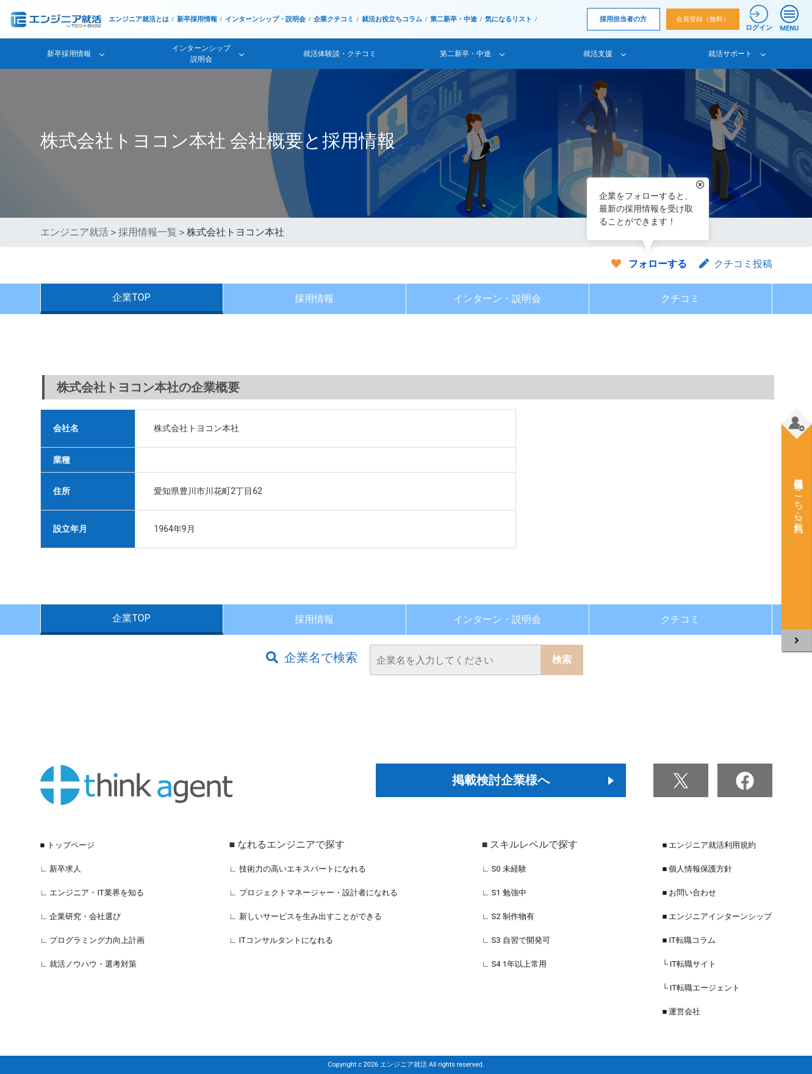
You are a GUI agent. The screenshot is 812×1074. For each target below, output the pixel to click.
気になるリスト (508, 19)
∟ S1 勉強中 (504, 892)
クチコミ (680, 298)
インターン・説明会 (497, 298)
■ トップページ (67, 845)
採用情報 (314, 298)
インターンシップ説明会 (201, 53)
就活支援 (598, 53)
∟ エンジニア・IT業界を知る (92, 892)
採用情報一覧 (147, 232)
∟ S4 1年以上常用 (514, 963)
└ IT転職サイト (689, 963)
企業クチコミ (334, 19)
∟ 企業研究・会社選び (80, 916)
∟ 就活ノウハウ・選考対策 (88, 963)
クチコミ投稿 (735, 264)
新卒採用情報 (197, 19)
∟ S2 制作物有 (508, 916)
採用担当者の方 (623, 19)
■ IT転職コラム (688, 940)
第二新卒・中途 (453, 19)
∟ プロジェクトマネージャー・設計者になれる (313, 892)
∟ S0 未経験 (504, 868)
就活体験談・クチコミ (339, 53)
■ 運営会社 (681, 1011)
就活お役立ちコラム (392, 19)
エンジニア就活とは (139, 19)
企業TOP (131, 297)
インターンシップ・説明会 (265, 19)
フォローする (657, 264)
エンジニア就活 (74, 232)
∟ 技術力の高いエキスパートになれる (297, 868)
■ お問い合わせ (689, 892)
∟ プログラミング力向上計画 (92, 940)
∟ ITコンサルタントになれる (281, 940)
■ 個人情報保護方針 (697, 868)
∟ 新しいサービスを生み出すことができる (305, 916)
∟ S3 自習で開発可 (516, 940)
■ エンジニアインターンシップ (717, 916)
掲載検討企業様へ (501, 780)
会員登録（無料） (703, 19)
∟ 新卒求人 (61, 868)
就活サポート (730, 53)
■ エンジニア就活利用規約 (709, 845)
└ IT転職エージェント (701, 987)
